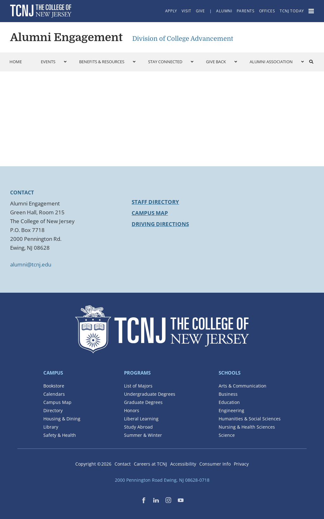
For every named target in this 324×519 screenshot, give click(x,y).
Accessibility (183, 464)
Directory (53, 410)
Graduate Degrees (143, 402)
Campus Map (150, 213)
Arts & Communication (242, 386)
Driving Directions (160, 224)
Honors (131, 410)
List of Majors (138, 386)
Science (227, 435)
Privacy (241, 464)
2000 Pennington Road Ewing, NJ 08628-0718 (162, 480)
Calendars (54, 394)
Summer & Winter (143, 435)
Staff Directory (155, 201)
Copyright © (93, 464)
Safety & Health (59, 435)
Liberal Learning (141, 419)
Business (228, 394)
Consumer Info (215, 464)
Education (229, 402)
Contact (123, 464)
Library (50, 427)
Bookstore (53, 386)
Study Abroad (138, 427)
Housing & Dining (61, 419)
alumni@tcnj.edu (30, 264)
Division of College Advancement (182, 38)
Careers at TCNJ (150, 464)
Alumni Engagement (66, 37)
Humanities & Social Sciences (250, 419)
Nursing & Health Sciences (247, 427)
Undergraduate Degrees (149, 394)
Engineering (231, 410)
